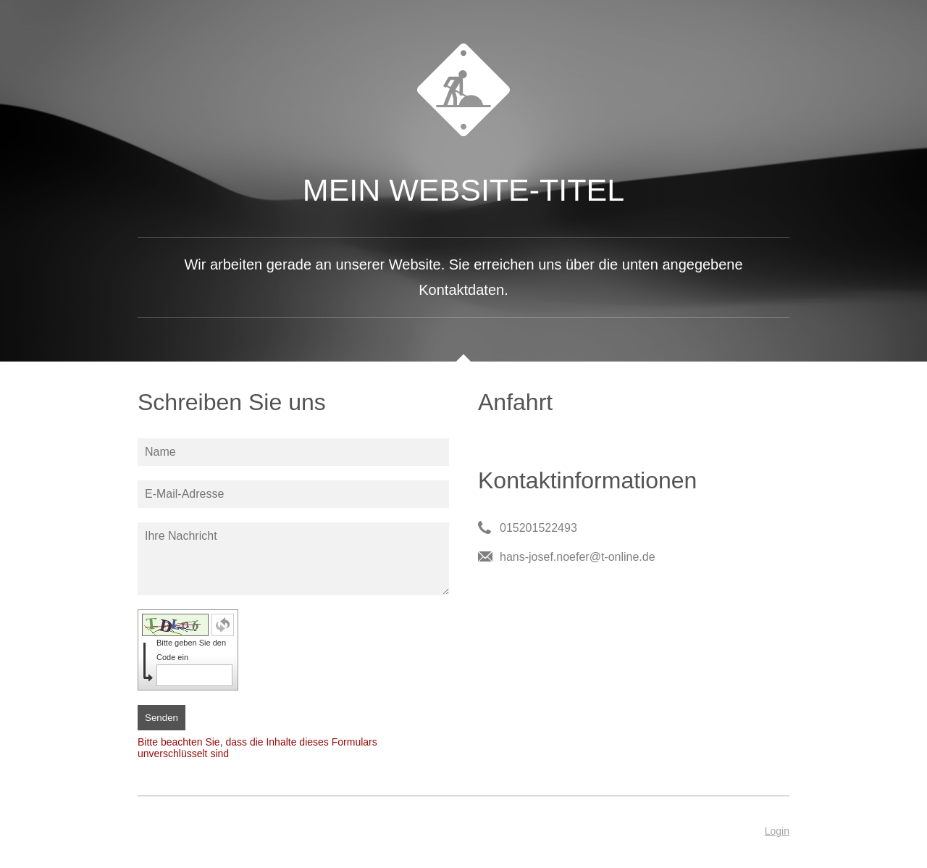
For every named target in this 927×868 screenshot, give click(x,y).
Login (777, 831)
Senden (161, 717)
